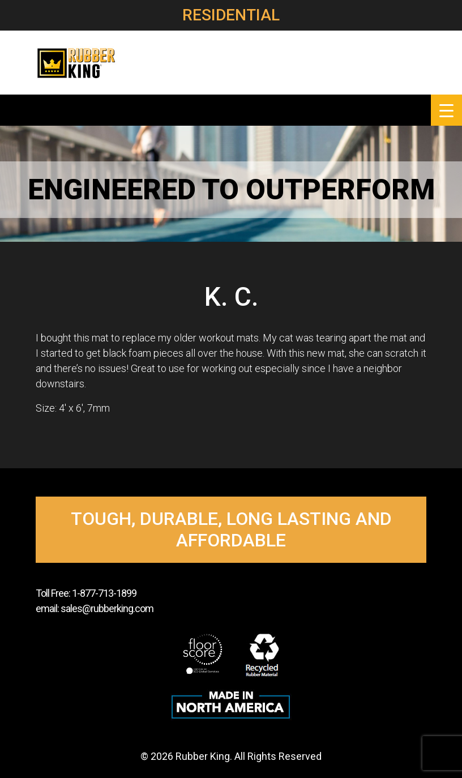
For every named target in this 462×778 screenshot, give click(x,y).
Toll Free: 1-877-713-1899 (86, 593)
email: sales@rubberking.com (94, 608)
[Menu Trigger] (446, 110)
